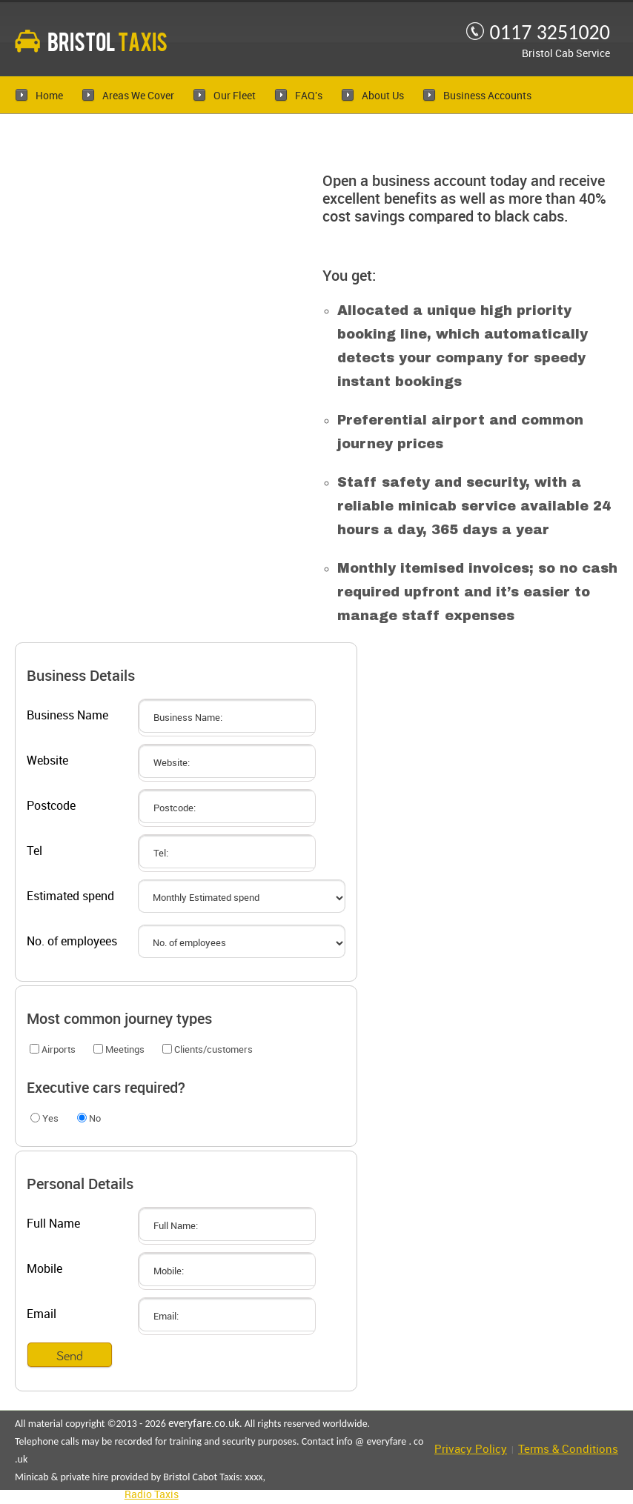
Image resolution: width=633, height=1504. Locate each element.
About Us (383, 96)
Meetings (119, 1049)
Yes (44, 1118)
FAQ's (308, 96)
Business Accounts (487, 96)
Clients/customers (207, 1049)
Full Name (53, 1224)
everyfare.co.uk (203, 1423)
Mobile (44, 1269)
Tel (34, 851)
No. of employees (72, 942)
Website (47, 761)
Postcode (51, 806)
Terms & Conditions (568, 1450)
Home (49, 96)
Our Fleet (234, 96)
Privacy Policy (470, 1450)
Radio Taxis (152, 1494)
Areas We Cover (138, 96)
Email (41, 1314)
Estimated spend (70, 897)
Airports (53, 1049)
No (89, 1118)
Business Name (67, 716)
